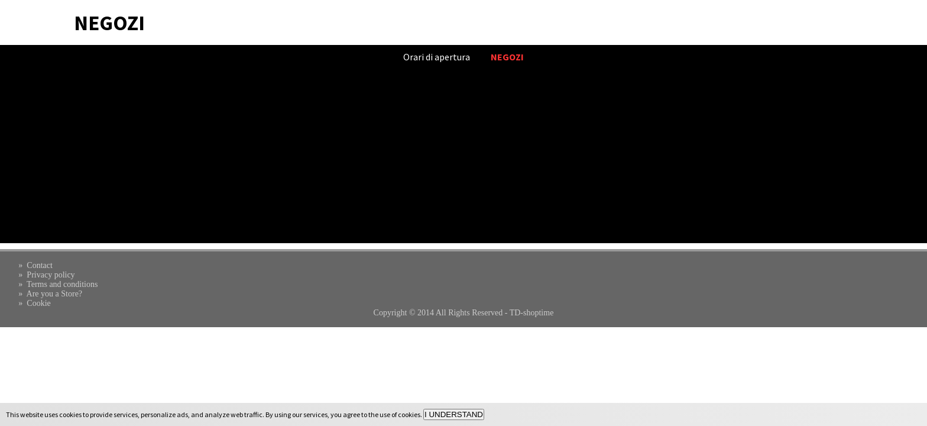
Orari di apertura (436, 57)
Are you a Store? (54, 293)
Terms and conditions (62, 284)
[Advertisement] (463, 160)
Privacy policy (50, 274)
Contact (40, 265)
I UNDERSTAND (453, 414)
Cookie (38, 303)
